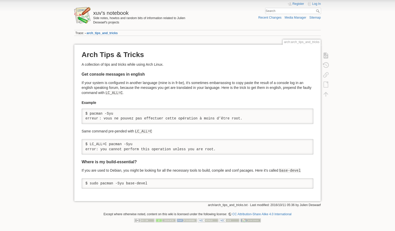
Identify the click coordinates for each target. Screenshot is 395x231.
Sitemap (315, 17)
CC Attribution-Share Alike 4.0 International (262, 214)
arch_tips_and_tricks (102, 33)
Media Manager (295, 17)
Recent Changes (269, 17)
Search (318, 11)
